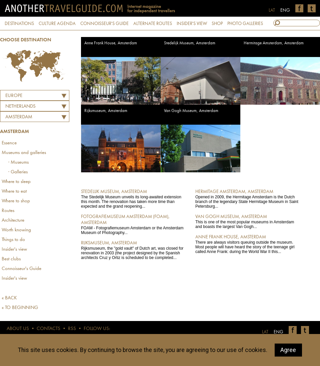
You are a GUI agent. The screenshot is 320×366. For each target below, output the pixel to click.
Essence (9, 143)
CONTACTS (48, 328)
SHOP (217, 23)
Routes (8, 210)
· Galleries (18, 172)
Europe (13, 95)
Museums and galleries (24, 152)
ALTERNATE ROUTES (152, 23)
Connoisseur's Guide (21, 268)
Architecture (13, 220)
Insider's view (14, 249)
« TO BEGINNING (20, 307)
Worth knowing (16, 230)
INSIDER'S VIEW (192, 23)
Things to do (13, 239)
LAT (272, 10)
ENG (285, 10)
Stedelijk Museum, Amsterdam (189, 43)
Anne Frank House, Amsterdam (110, 43)
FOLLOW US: (97, 328)
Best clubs (11, 259)
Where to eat (14, 191)
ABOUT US (18, 328)
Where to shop (16, 201)
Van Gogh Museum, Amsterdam (191, 111)
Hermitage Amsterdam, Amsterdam (274, 43)
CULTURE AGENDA (57, 23)
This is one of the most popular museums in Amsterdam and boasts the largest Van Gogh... (247, 221)
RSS (72, 328)
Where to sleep (16, 181)
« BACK (9, 298)
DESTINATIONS (19, 23)
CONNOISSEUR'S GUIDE (104, 23)
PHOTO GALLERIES (245, 23)
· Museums (18, 162)
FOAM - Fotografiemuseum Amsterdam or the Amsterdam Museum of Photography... (133, 224)
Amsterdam (18, 117)
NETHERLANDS (20, 106)
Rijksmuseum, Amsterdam (105, 111)
